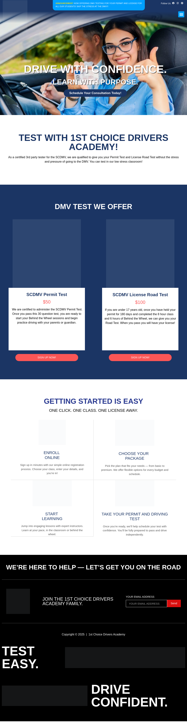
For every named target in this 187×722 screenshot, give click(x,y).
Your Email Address (140, 597)
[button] (181, 14)
